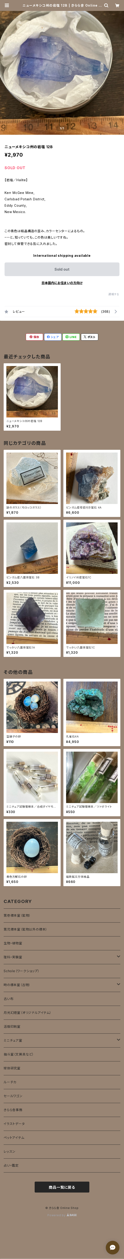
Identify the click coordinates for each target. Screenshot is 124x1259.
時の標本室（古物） (17, 985)
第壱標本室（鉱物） (17, 915)
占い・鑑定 (11, 1165)
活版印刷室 (12, 1026)
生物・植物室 (13, 943)
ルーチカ (10, 1082)
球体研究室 (12, 1068)
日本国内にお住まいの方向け (62, 283)
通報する (113, 294)
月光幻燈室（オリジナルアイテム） (28, 1013)
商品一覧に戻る (62, 1187)
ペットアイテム (14, 1137)
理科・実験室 (13, 957)
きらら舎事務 (13, 1110)
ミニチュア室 (13, 1040)
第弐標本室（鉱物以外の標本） (25, 929)
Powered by (62, 1215)
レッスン (9, 1151)
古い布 (8, 999)
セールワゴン (13, 1096)
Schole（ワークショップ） (22, 971)
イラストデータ (14, 1124)
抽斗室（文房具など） (19, 1054)
